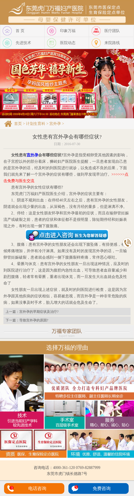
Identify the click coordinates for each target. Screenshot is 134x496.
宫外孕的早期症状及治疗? (39, 311)
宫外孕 (55, 123)
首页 (18, 123)
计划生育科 (35, 123)
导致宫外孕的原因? (33, 320)
